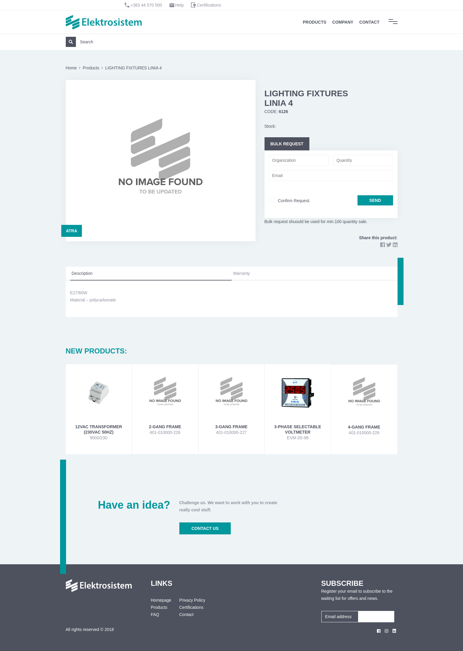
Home (71, 67)
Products (314, 22)
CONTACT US (205, 528)
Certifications (209, 5)
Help (179, 5)
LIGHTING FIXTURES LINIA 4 (133, 67)
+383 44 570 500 (146, 5)
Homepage (160, 600)
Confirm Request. (294, 200)
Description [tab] (82, 273)
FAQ (155, 614)
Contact (369, 22)
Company (343, 22)
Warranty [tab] (241, 273)
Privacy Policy (192, 600)
